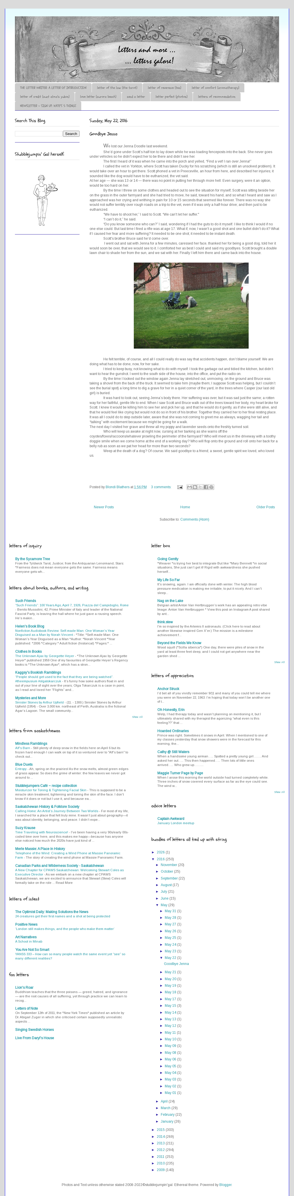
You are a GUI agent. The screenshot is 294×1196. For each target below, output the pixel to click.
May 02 (171, 1086)
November (169, 865)
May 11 (171, 1033)
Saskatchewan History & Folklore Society (47, 807)
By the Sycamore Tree (32, 559)
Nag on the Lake (170, 601)
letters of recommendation (216, 96)
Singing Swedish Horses (34, 1030)
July (164, 892)
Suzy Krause (25, 828)
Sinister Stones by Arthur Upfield (40, 702)
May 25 (171, 938)
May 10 (171, 1039)
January (167, 1121)
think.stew (165, 622)
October (167, 871)
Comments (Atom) (194, 519)
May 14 (171, 1013)
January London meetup (175, 823)
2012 (161, 1150)
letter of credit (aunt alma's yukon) (44, 96)
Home (185, 507)
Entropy (21, 769)
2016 (161, 859)
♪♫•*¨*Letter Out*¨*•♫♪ (101, 32)
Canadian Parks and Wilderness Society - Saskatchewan (59, 866)
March (166, 1108)
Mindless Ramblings (31, 744)
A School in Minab (28, 941)
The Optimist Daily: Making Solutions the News (51, 912)
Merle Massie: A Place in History (40, 849)
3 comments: (161, 487)
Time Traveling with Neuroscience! (42, 832)
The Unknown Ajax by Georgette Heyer (45, 656)
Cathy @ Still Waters (173, 752)
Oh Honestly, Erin (171, 710)
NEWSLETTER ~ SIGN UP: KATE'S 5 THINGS (48, 105)
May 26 (171, 931)
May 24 (171, 945)
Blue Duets (23, 765)
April (165, 1101)
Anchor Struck (168, 689)
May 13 (171, 1019)
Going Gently (167, 559)
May (164, 905)
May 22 (171, 958)
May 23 (171, 951)
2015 (161, 1130)
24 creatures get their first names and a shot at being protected (62, 916)
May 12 (171, 1026)
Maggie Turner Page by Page (180, 773)
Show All (137, 717)
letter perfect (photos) (171, 96)
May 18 (171, 992)
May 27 (171, 924)
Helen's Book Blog (29, 626)
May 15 (171, 1006)
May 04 (171, 1073)
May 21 (171, 972)
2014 (161, 1137)
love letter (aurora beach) (98, 96)
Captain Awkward (170, 819)
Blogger (225, 1185)
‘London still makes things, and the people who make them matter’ (65, 929)
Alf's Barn (23, 748)
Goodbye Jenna (103, 134)
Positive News (26, 925)
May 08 (171, 1053)
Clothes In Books (28, 652)
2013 (161, 1143)
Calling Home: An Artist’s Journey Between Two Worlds (57, 811)
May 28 (171, 918)
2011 (161, 1157)
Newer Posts (104, 507)
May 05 (171, 1066)
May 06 (171, 1059)
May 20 (171, 979)
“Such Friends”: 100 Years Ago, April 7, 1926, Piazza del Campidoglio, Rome (72, 605)
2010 (161, 1163)
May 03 (171, 1079)
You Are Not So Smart (32, 950)
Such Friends (25, 601)
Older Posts (265, 507)
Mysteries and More (30, 698)
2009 (161, 1170)
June (165, 898)
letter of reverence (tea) (164, 87)
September (170, 878)
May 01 (171, 1093)
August (167, 885)
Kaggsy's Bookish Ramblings (38, 673)
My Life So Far (168, 580)
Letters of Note (26, 1009)
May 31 (171, 911)
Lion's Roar (24, 988)
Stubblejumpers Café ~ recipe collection (46, 786)
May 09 (171, 1046)
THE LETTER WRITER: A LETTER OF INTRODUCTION (53, 87)
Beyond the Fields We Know (179, 643)
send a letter (136, 96)
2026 (161, 852)
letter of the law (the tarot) (117, 87)
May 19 (171, 986)
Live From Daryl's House (34, 1038)
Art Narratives (25, 937)
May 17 (171, 999)
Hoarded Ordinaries (173, 731)
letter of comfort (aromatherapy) (215, 87)
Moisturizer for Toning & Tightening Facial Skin (51, 790)
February (168, 1115)
